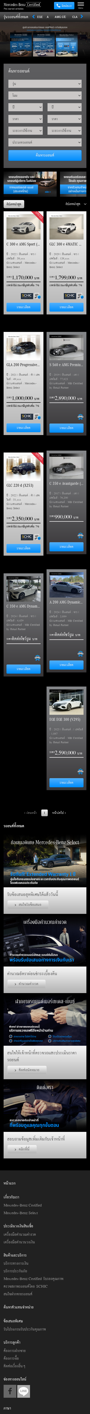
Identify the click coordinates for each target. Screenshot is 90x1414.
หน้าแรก (10, 1183)
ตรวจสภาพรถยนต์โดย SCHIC (26, 1286)
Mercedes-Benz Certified (23, 1205)
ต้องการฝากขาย (15, 1350)
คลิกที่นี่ (22, 1149)
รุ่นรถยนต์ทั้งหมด (16, 17)
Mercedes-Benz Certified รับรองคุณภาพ (33, 1278)
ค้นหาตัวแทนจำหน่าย (19, 1307)
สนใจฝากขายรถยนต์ (18, 1294)
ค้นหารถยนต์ (45, 155)
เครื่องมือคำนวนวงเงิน (19, 1242)
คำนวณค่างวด (26, 984)
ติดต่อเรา (64, 6)
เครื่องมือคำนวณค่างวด (20, 1234)
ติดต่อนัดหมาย (27, 1070)
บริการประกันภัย (15, 1271)
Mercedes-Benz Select (21, 1213)
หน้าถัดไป (59, 813)
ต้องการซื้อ (11, 1358)
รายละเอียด (23, 307)
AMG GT (60, 17)
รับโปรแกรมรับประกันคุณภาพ (25, 1329)
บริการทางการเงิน (16, 1263)
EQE (40, 17)
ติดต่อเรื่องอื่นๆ (14, 1366)
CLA (75, 17)
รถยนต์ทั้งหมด (14, 826)
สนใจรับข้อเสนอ (28, 904)
